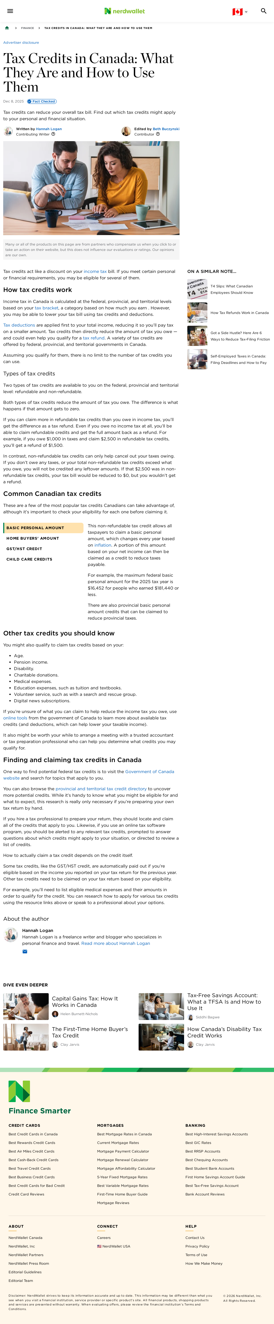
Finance (27, 28)
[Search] (264, 11)
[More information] (53, 134)
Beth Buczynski (166, 129)
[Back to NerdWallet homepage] (7, 28)
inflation (102, 545)
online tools (15, 717)
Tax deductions (19, 325)
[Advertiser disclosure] (21, 42)
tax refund (94, 338)
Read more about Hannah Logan (115, 943)
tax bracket (46, 307)
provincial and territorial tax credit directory (101, 788)
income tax (95, 271)
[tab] (43, 528)
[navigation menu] (10, 11)
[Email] (25, 952)
